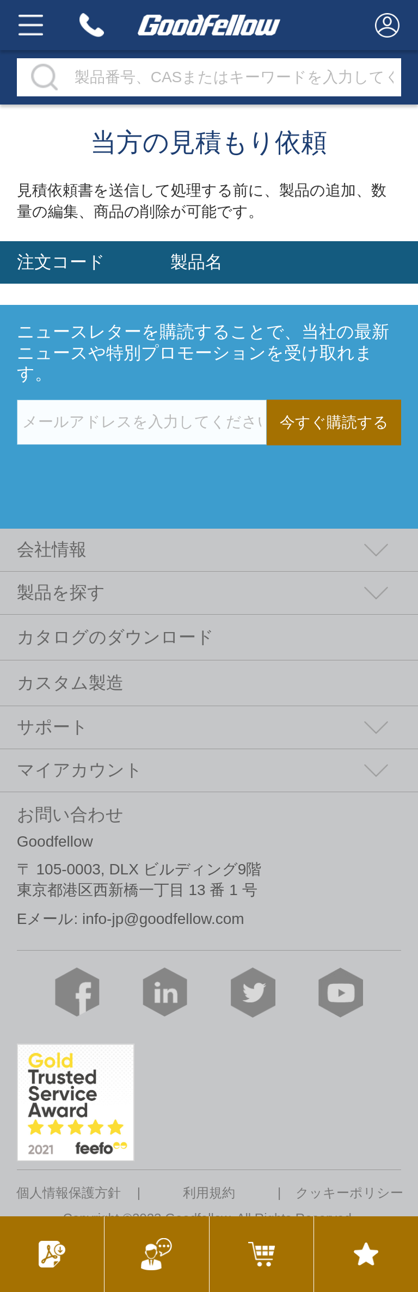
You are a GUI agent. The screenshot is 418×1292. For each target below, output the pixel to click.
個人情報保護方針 (68, 1192)
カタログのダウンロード (115, 637)
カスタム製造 (70, 683)
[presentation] (99, 467)
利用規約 (209, 1192)
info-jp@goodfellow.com (163, 918)
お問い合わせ (70, 814)
